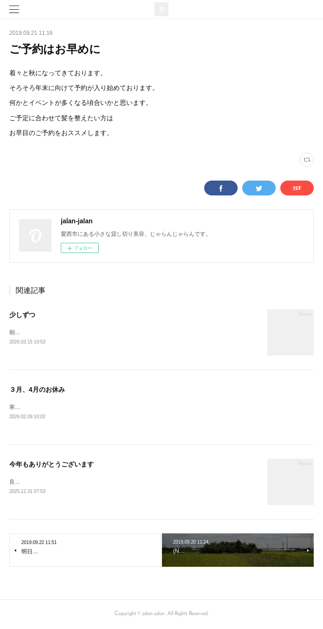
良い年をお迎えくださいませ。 (48, 482)
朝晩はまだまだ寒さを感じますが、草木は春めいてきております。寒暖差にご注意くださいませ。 (131, 332)
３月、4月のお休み (37, 389)
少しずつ (22, 314)
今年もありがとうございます (51, 464)
